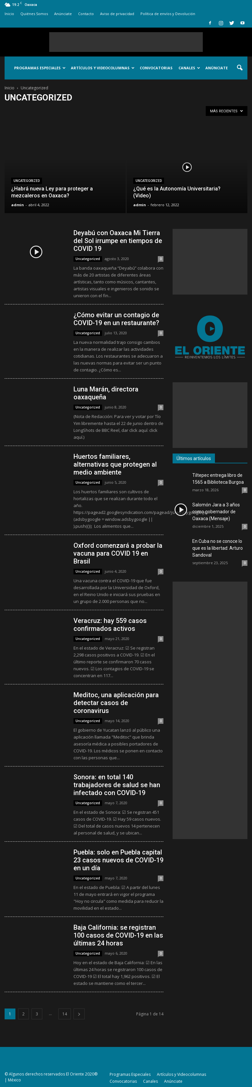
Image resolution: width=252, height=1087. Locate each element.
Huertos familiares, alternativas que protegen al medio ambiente (115, 464)
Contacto (86, 13)
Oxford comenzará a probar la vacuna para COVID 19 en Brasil (118, 553)
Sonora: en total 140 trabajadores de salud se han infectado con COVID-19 (117, 785)
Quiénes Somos (34, 13)
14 (64, 1014)
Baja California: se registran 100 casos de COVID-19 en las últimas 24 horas (118, 935)
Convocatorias (156, 67)
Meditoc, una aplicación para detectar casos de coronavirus (116, 703)
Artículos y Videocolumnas (103, 67)
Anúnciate (63, 13)
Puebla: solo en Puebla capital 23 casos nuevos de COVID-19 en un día (118, 860)
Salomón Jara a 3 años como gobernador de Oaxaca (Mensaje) (216, 511)
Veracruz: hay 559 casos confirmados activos (110, 624)
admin (17, 204)
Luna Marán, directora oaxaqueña (106, 393)
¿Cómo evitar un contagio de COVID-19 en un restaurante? (116, 319)
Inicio (9, 13)
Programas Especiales (40, 67)
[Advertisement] (126, 42)
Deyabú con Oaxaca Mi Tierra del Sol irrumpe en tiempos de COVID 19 (118, 241)
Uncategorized (26, 181)
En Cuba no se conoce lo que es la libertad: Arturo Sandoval (217, 548)
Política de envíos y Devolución (167, 13)
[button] (239, 68)
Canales (189, 67)
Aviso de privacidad (117, 13)
